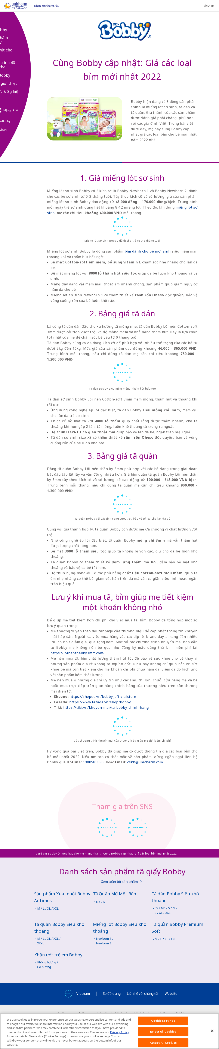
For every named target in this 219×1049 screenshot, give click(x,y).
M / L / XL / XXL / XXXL (49, 941)
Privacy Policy (119, 1037)
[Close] (212, 1035)
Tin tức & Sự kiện (21, 91)
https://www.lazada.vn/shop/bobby (100, 702)
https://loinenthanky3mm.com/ (77, 653)
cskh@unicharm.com (145, 762)
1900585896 (93, 762)
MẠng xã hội (27, 110)
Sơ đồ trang (112, 993)
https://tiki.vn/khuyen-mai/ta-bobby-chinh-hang (106, 707)
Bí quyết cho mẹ (17, 52)
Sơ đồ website (67, 1013)
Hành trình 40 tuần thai (18, 64)
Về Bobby (14, 30)
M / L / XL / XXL (48, 908)
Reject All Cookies (163, 1036)
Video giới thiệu (20, 83)
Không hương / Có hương (47, 964)
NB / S (100, 902)
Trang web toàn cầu (95, 1013)
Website (171, 993)
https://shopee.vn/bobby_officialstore (103, 696)
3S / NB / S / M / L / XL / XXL (166, 910)
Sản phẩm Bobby (15, 39)
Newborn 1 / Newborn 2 (104, 941)
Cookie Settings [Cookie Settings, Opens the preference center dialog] (163, 1025)
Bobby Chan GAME (14, 132)
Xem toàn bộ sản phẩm (119, 881)
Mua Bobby (16, 75)
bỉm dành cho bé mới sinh (148, 251)
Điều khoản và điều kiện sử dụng (136, 1013)
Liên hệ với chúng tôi (142, 993)
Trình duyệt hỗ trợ (175, 1013)
